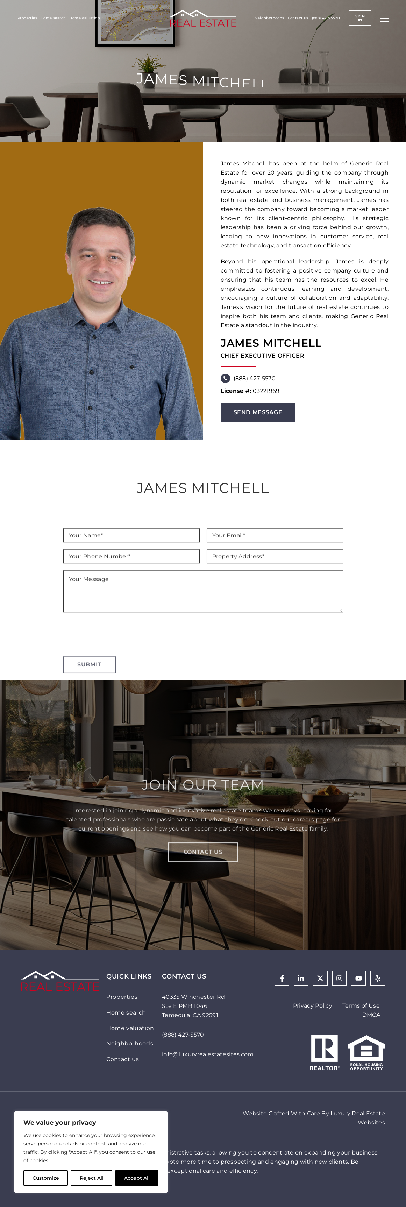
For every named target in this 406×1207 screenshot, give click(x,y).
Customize (46, 1178)
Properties (27, 18)
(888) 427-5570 (326, 18)
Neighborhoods (269, 18)
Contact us (298, 18)
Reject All (92, 1178)
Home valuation (84, 18)
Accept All (137, 1178)
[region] (91, 1152)
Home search (53, 18)
